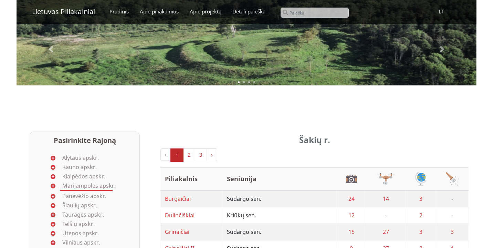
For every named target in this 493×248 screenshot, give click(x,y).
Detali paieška (248, 11)
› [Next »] (212, 154)
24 (351, 199)
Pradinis (119, 11)
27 (386, 232)
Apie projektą (205, 11)
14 (386, 199)
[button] (51, 49)
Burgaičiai (178, 199)
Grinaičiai (177, 232)
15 (351, 232)
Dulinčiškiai (180, 215)
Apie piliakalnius (159, 11)
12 (351, 215)
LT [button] (441, 11)
